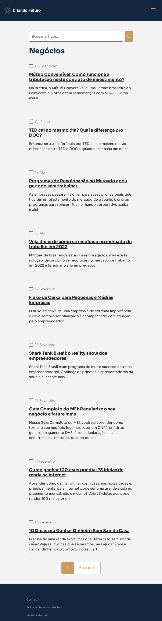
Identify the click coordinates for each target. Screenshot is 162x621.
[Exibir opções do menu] (153, 10)
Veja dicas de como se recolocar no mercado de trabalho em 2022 (80, 244)
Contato (32, 599)
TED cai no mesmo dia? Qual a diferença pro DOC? (76, 133)
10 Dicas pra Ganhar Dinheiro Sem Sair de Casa (79, 530)
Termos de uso (37, 615)
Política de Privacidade (43, 607)
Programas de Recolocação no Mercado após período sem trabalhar (78, 183)
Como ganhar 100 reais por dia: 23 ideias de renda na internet (76, 472)
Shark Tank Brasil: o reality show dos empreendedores (68, 356)
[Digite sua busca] (76, 36)
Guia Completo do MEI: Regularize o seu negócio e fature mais (72, 411)
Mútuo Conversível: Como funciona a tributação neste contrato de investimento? (76, 77)
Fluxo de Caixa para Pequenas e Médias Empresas (71, 300)
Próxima (87, 568)
